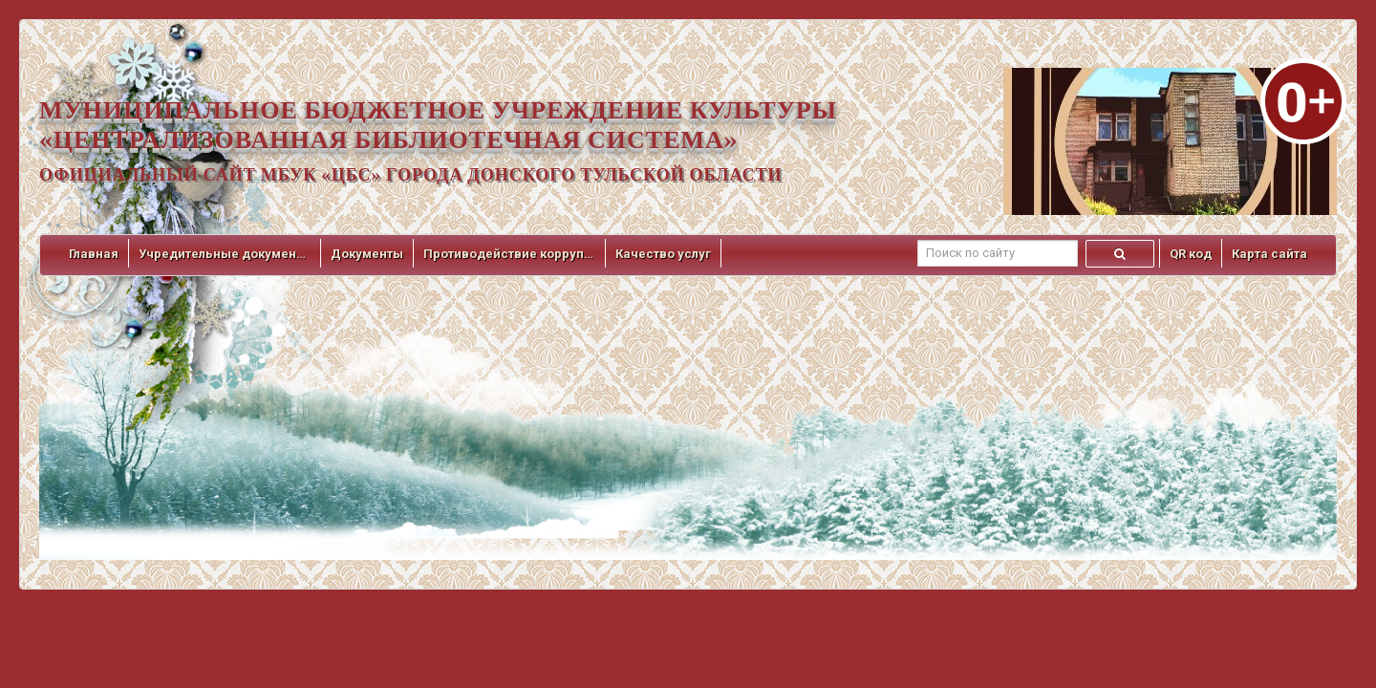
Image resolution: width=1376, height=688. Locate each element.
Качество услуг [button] (663, 254)
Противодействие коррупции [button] (509, 254)
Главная (93, 254)
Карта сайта (1269, 254)
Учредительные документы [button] (225, 254)
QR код (1191, 254)
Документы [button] (367, 254)
